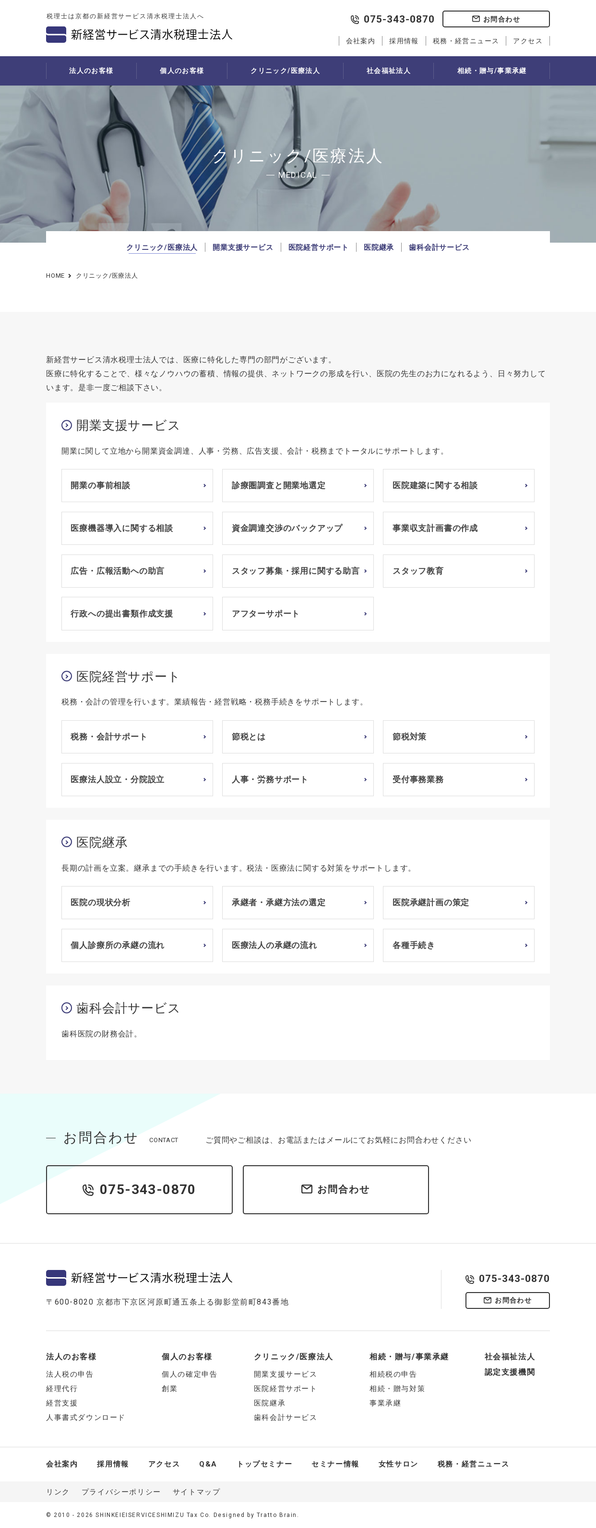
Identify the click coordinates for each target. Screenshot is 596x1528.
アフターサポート (266, 613)
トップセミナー (264, 1464)
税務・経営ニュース (466, 41)
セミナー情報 (335, 1464)
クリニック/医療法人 (285, 70)
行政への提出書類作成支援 (122, 613)
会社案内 (361, 41)
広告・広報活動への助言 (118, 571)
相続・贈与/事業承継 (492, 70)
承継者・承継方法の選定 (279, 902)
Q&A (208, 1464)
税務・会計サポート (109, 736)
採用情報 (404, 41)
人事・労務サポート (270, 779)
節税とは (249, 736)
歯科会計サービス (439, 247)
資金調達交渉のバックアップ (287, 528)
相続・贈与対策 (397, 1388)
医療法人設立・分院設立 (118, 779)
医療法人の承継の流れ (274, 945)
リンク (58, 1492)
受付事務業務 (418, 779)
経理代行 (62, 1388)
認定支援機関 (510, 1372)
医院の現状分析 (101, 902)
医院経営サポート (318, 247)
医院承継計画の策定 (431, 902)
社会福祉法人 (389, 70)
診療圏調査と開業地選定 (279, 485)
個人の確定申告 (189, 1374)
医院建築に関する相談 (435, 485)
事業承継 (385, 1403)
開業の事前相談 (101, 485)
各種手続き (414, 945)
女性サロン (398, 1464)
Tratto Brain (277, 1515)
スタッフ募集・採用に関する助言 (296, 571)
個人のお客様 (182, 70)
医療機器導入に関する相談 (122, 528)
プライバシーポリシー (121, 1492)
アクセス (528, 41)
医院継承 (379, 247)
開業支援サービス (243, 247)
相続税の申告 (393, 1374)
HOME (55, 275)
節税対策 (410, 736)
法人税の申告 (70, 1374)
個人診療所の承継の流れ (118, 945)
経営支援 (62, 1403)
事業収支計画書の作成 (435, 528)
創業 (170, 1388)
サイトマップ (197, 1492)
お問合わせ (501, 19)
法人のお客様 (91, 70)
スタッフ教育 (418, 571)
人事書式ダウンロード (86, 1417)
